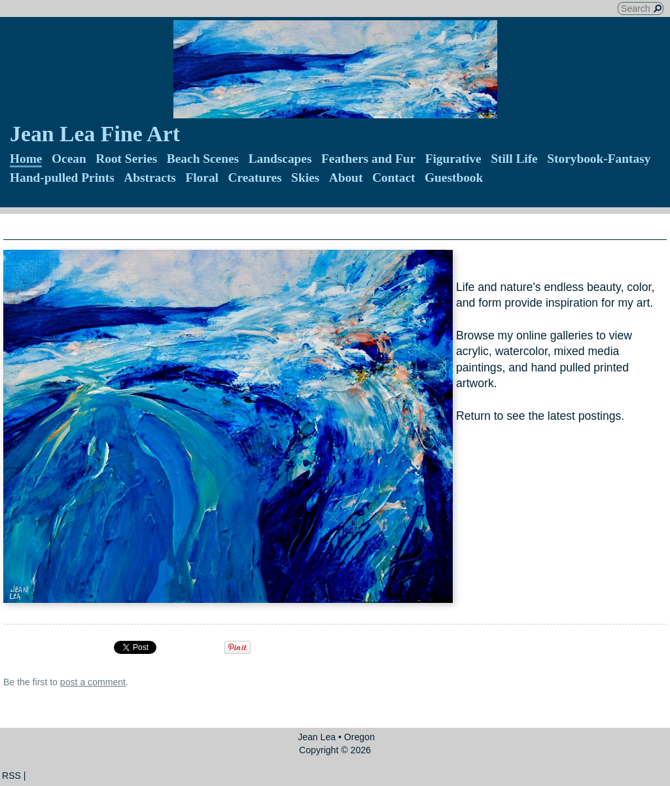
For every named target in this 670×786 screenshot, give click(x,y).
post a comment (93, 682)
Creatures (254, 177)
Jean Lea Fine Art (95, 134)
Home (26, 158)
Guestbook (454, 177)
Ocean (69, 158)
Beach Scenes (203, 158)
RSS (11, 775)
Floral (202, 177)
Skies (305, 177)
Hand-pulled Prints (62, 177)
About (346, 177)
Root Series (126, 158)
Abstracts (150, 177)
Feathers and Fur (368, 158)
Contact (393, 177)
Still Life (514, 158)
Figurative (453, 158)
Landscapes (280, 158)
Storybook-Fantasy (598, 158)
